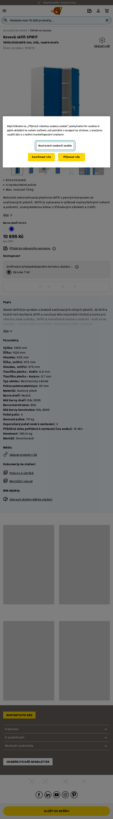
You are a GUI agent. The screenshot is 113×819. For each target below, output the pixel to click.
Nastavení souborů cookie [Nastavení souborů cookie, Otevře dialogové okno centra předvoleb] (55, 145)
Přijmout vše (71, 157)
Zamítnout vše (41, 157)
